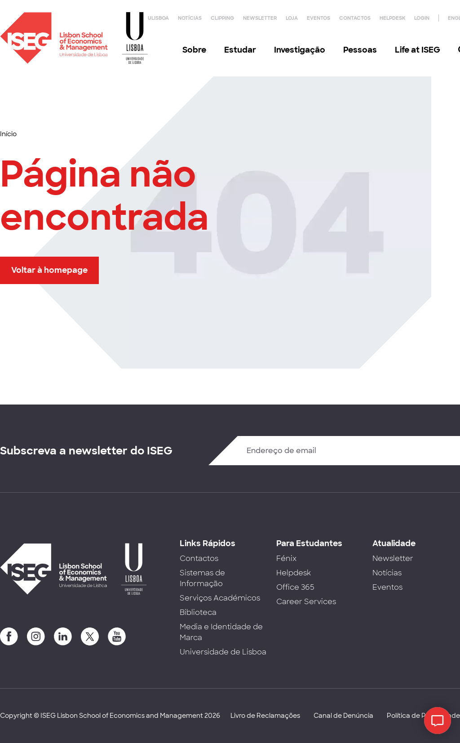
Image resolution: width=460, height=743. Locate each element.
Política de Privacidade (423, 716)
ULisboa (158, 18)
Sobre (194, 49)
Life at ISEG (417, 49)
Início (8, 134)
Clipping (222, 18)
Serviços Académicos (220, 598)
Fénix (286, 558)
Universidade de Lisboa (223, 652)
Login (421, 18)
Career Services (306, 601)
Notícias (190, 18)
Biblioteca (198, 612)
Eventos (318, 18)
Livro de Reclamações (265, 716)
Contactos (355, 18)
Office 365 (295, 587)
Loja (292, 18)
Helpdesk (392, 18)
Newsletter (260, 18)
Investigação (299, 49)
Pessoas (360, 49)
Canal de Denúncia (343, 716)
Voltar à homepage (49, 270)
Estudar (240, 49)
